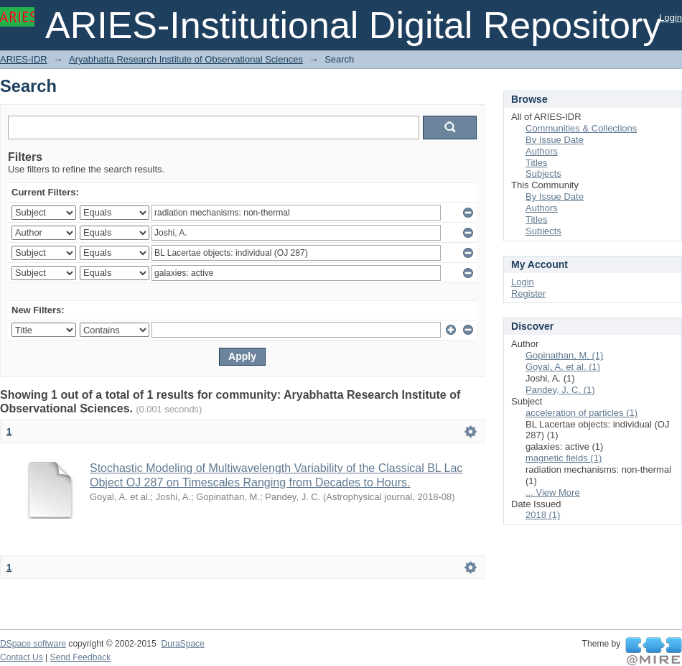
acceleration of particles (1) (581, 412)
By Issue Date (554, 139)
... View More (552, 492)
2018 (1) (542, 514)
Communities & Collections (581, 128)
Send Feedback (80, 657)
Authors (541, 151)
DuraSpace (182, 644)
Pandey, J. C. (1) (560, 389)
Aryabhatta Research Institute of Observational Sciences (186, 59)
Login (670, 17)
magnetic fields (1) (563, 458)
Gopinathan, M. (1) (564, 355)
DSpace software (33, 644)
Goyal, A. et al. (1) (562, 366)
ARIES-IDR (23, 59)
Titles (536, 162)
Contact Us (21, 657)
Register (528, 293)
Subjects (543, 173)
